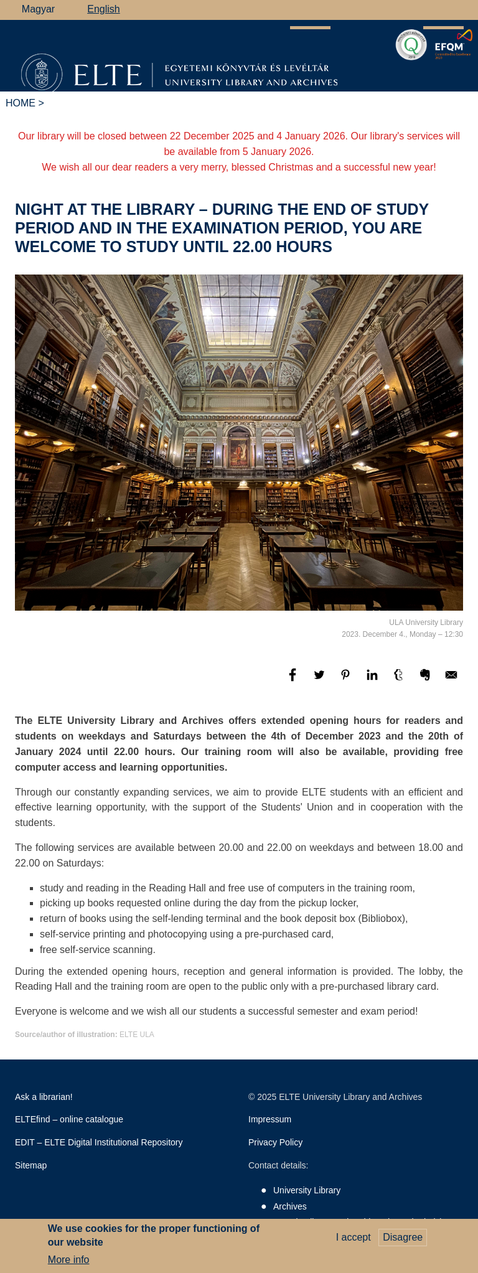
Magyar (38, 9)
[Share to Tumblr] (399, 680)
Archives (290, 1206)
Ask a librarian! (44, 1097)
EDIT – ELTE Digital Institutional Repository (99, 1142)
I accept (353, 1239)
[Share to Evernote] (426, 680)
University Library (306, 1190)
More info (69, 1262)
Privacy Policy (275, 1142)
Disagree (403, 1239)
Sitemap (31, 1165)
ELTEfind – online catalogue (69, 1119)
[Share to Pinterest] (346, 680)
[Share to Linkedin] (373, 680)
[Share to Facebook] (293, 680)
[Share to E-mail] (451, 680)
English (103, 9)
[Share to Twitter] (320, 680)
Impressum (269, 1119)
